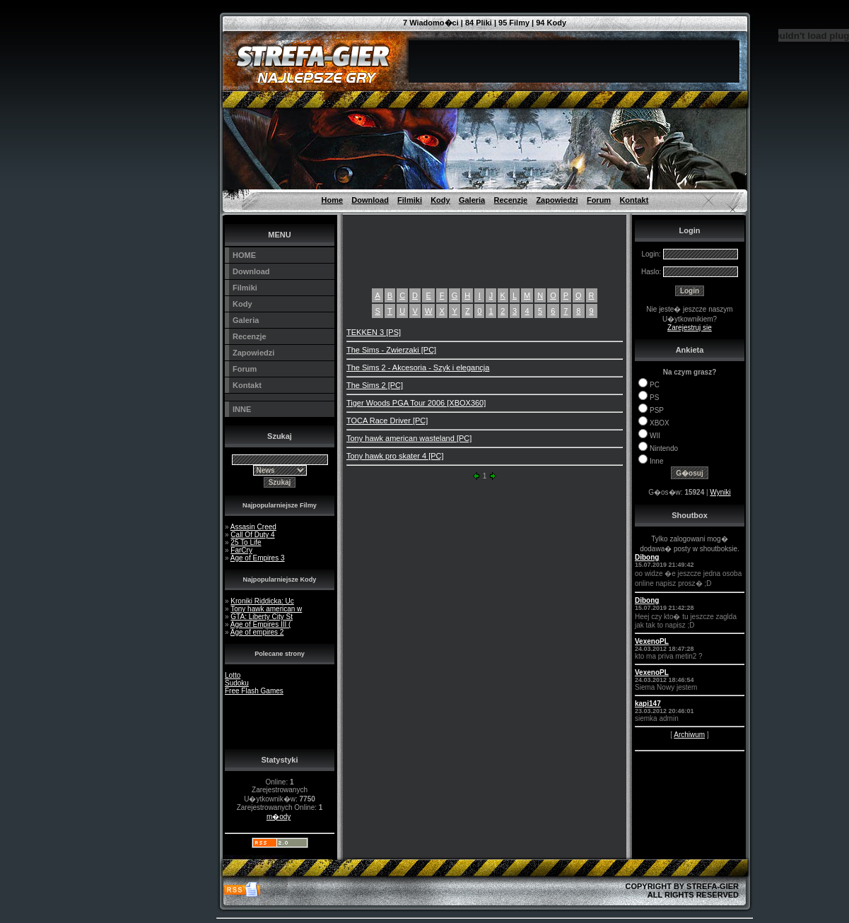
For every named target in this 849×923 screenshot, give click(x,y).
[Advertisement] (152, 32)
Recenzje (510, 200)
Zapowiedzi (557, 200)
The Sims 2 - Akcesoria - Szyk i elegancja (417, 367)
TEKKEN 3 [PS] (373, 332)
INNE (242, 409)
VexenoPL (652, 641)
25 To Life (245, 542)
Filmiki (409, 200)
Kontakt (633, 200)
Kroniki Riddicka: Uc (261, 601)
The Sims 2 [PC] (374, 385)
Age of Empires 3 (257, 558)
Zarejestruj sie (689, 327)
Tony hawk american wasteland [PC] (409, 438)
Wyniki (720, 492)
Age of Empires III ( (260, 624)
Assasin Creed (253, 527)
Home (333, 200)
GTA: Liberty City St (261, 617)
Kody (440, 200)
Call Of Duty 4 (252, 535)
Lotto (232, 675)
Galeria (472, 200)
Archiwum (689, 735)
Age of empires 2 (257, 632)
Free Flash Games (254, 691)
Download (370, 200)
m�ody (279, 817)
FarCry (241, 550)
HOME (244, 255)
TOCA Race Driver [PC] (387, 420)
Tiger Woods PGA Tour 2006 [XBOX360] (416, 403)
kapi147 (648, 703)
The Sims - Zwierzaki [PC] (391, 350)
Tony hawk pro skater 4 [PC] (395, 456)
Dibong (647, 557)
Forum (599, 200)
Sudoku (237, 683)
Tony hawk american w (266, 609)
